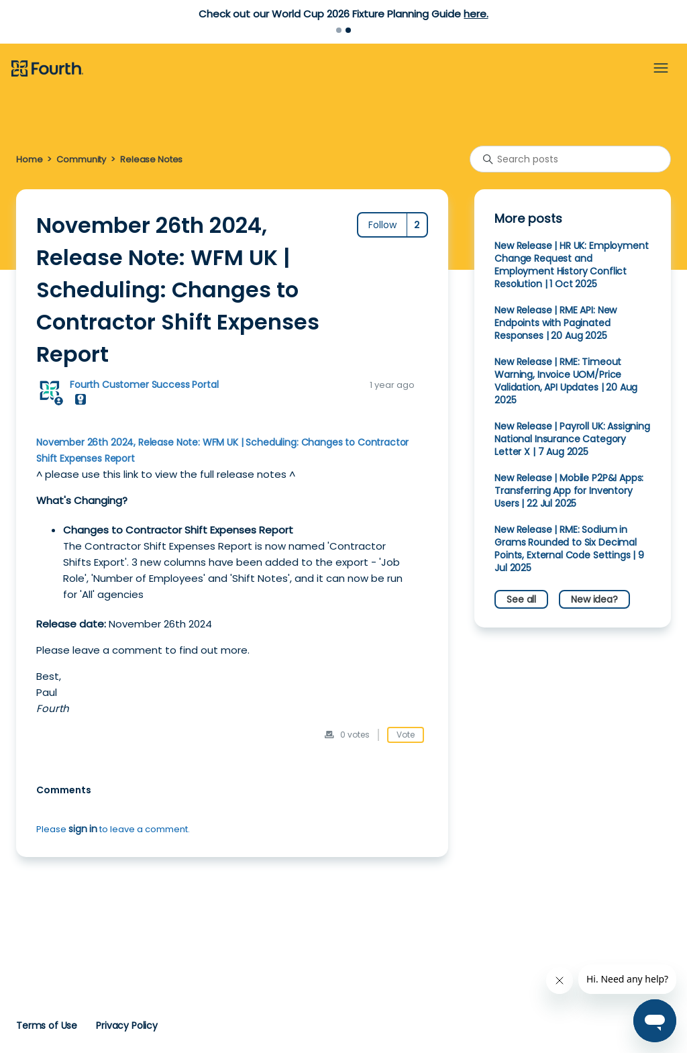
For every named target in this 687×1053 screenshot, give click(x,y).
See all (521, 599)
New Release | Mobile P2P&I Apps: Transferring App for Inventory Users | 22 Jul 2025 (568, 490)
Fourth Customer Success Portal (144, 384)
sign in (82, 829)
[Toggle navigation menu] (661, 68)
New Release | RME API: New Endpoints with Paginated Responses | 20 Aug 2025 (555, 322)
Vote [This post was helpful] (406, 734)
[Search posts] (570, 159)
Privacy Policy (127, 1025)
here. (476, 14)
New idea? (594, 599)
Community (81, 159)
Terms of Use (46, 1025)
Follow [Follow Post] (382, 225)
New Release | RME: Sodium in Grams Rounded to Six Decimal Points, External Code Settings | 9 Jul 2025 (569, 548)
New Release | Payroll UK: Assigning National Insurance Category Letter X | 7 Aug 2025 (572, 438)
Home (29, 159)
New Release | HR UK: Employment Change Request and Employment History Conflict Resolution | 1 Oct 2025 (571, 265)
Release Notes (151, 159)
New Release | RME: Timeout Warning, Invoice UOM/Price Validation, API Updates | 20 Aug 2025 (565, 381)
